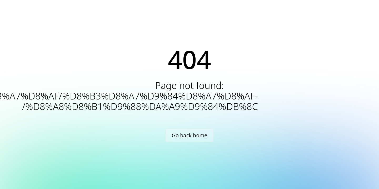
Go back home (189, 135)
